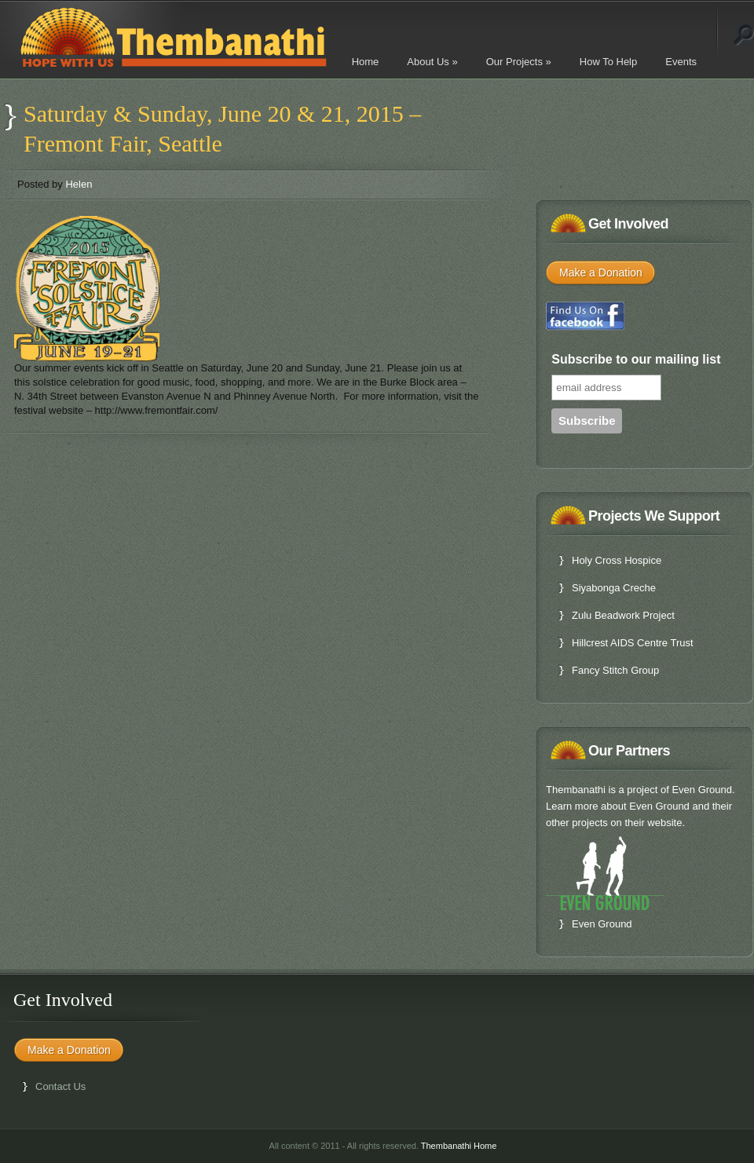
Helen (78, 184)
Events (681, 62)
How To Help (608, 62)
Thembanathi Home (459, 1145)
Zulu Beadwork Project (623, 615)
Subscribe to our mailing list (635, 359)
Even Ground (602, 924)
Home (365, 62)
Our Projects (518, 62)
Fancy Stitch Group (615, 670)
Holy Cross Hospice (616, 560)
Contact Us (60, 1086)
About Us (432, 62)
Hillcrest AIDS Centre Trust (633, 643)
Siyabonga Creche (614, 588)
